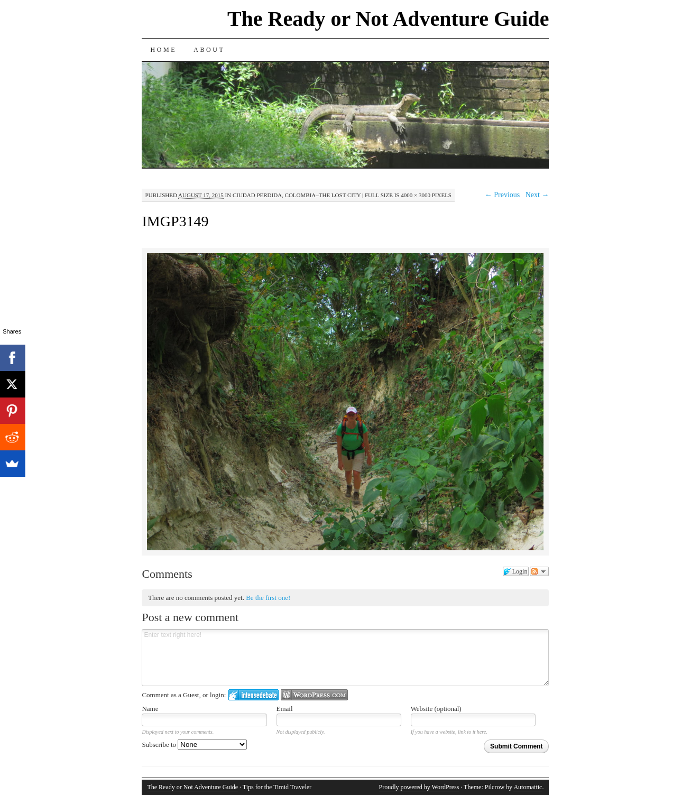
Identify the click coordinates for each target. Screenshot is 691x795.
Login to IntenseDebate (253, 694)
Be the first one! (268, 598)
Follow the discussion (539, 571)
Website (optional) (436, 709)
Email (285, 709)
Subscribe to (194, 744)
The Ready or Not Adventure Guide (388, 19)
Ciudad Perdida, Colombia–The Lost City (297, 195)
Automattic (527, 787)
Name (150, 709)
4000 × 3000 (415, 195)
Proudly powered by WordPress (419, 787)
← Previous (502, 195)
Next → (537, 195)
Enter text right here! (345, 657)
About (209, 49)
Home (163, 49)
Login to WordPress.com (314, 694)
